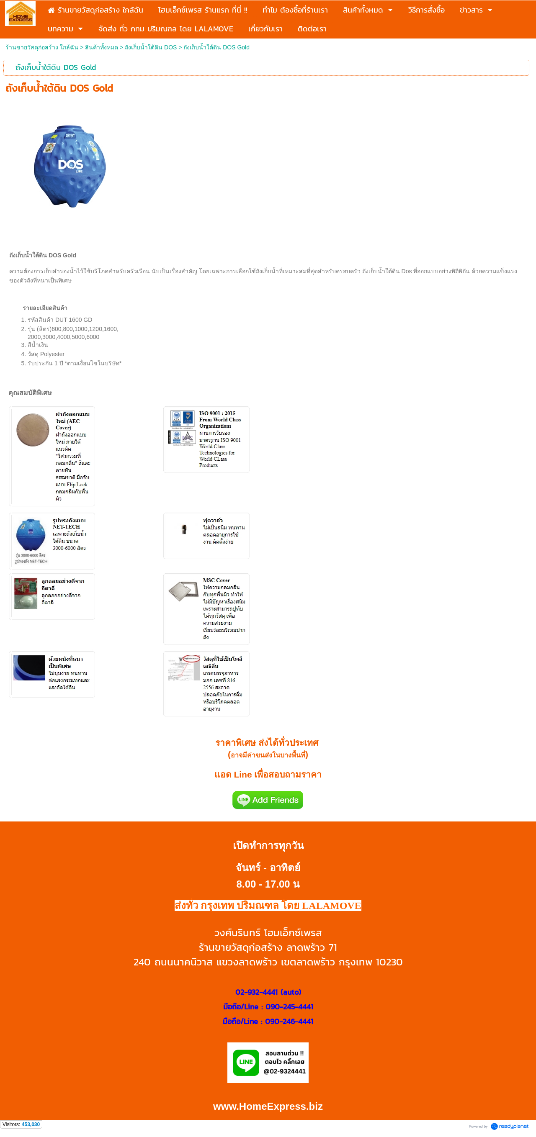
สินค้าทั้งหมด (101, 47)
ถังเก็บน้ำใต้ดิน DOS (151, 47)
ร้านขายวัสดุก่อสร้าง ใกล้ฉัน (41, 47)
